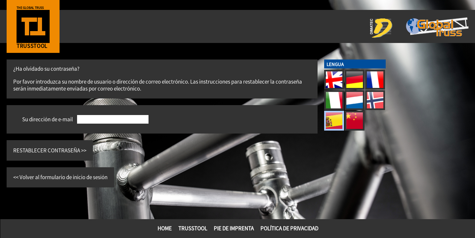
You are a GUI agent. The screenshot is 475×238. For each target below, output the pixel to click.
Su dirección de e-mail (47, 119)
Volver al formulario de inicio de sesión (64, 177)
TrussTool (192, 228)
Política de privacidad (289, 228)
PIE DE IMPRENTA (234, 228)
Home (164, 228)
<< (16, 177)
